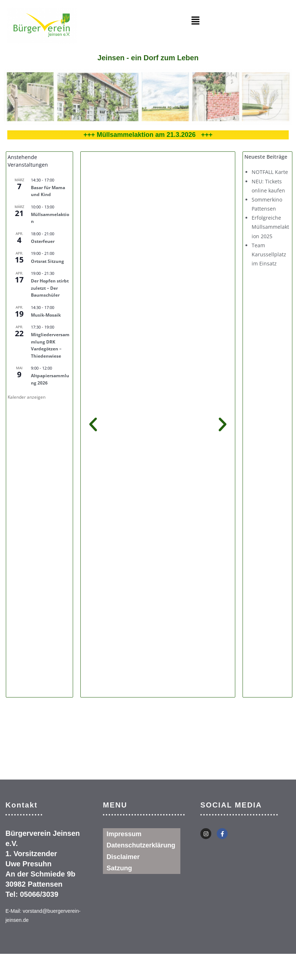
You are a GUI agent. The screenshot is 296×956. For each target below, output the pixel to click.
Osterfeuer (43, 241)
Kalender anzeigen (26, 397)
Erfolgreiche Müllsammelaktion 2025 (270, 226)
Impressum (124, 834)
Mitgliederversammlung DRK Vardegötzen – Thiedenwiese (50, 345)
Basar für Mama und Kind (48, 191)
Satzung (119, 868)
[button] (195, 20)
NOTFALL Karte (270, 171)
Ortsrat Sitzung (47, 261)
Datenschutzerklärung (141, 845)
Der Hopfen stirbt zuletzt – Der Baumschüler (50, 288)
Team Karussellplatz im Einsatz (269, 254)
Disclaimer (123, 857)
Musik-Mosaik (46, 315)
